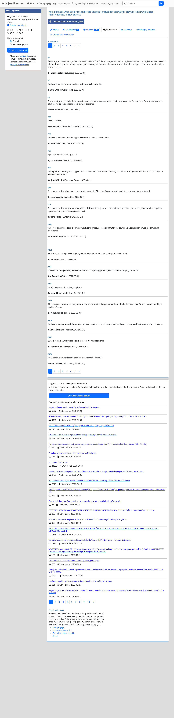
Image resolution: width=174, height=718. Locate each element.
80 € (21, 105)
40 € (12, 105)
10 (88, 669)
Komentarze (110, 29)
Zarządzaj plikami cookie (64, 701)
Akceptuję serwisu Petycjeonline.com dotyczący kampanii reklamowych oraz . (23, 133)
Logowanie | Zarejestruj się (84, 3)
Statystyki (126, 29)
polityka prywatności (146, 29)
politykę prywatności (19, 137)
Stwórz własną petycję (79, 463)
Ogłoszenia (71, 29)
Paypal (16, 113)
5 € (11, 102)
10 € (21, 102)
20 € (30, 102)
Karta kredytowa (20, 117)
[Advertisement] (108, 69)
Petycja (54, 29)
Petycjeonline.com (12, 3)
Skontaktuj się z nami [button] (110, 3)
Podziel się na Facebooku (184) (65, 21)
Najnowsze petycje (61, 3)
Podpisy (91, 29)
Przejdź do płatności (18, 123)
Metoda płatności (15, 111)
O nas (55, 704)
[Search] (140, 3)
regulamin (24, 128)
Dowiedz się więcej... (17, 97)
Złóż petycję (44, 3)
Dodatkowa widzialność (62, 34)
